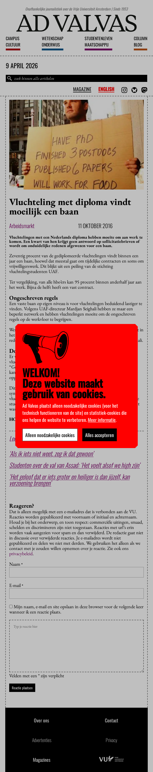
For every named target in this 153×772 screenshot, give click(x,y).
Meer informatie (102, 419)
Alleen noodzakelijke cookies (50, 434)
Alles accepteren (99, 434)
